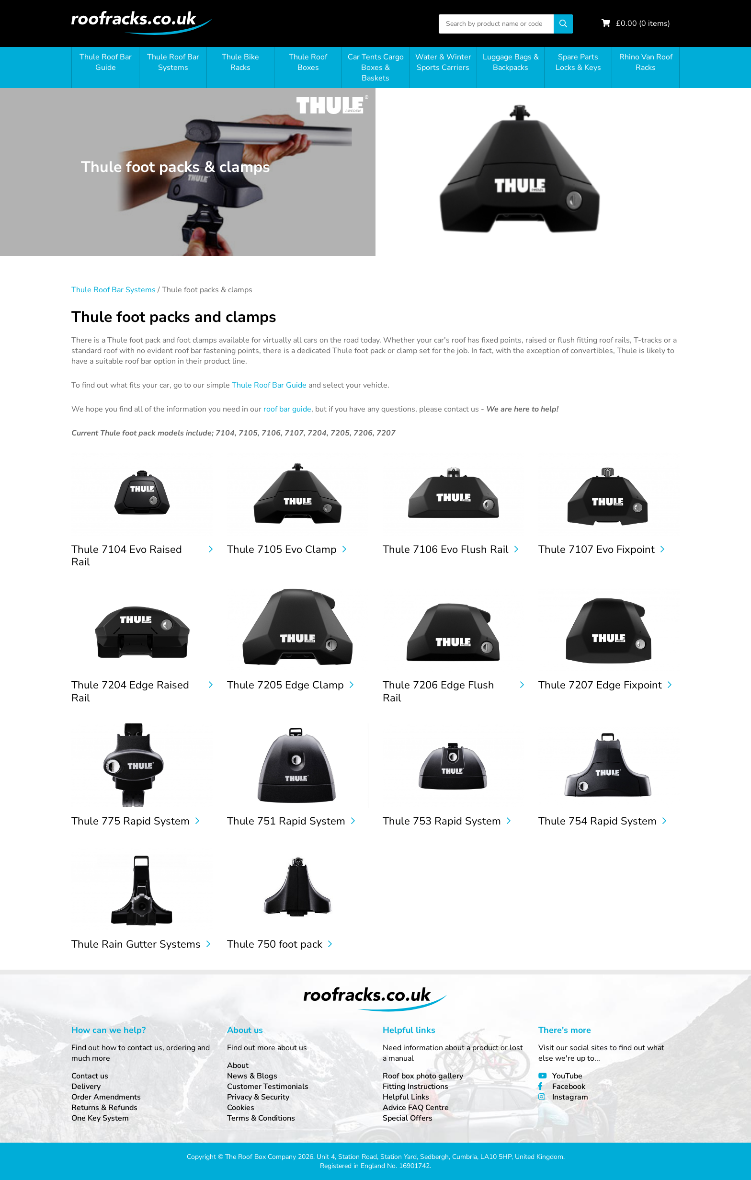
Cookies (240, 1107)
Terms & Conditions (261, 1118)
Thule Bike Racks (240, 62)
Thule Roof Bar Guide (106, 62)
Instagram (570, 1097)
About (238, 1065)
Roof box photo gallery (423, 1076)
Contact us (89, 1076)
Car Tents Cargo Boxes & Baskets (376, 67)
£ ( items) (643, 23)
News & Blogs (252, 1076)
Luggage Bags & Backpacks (511, 62)
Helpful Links (406, 1097)
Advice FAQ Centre (416, 1107)
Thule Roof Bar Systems (173, 62)
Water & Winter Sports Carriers (443, 62)
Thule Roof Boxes (308, 62)
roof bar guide (287, 409)
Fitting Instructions (415, 1086)
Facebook (568, 1086)
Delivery (86, 1086)
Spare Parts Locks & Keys (578, 62)
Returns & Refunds (104, 1107)
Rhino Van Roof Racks (645, 62)
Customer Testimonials (267, 1086)
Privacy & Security (258, 1097)
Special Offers (407, 1118)
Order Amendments (106, 1097)
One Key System (100, 1118)
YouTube (567, 1076)
